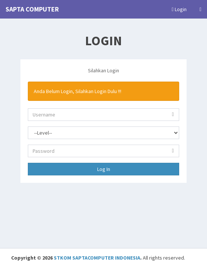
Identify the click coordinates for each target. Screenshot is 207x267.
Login (179, 9)
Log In (103, 169)
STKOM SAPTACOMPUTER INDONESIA (97, 257)
